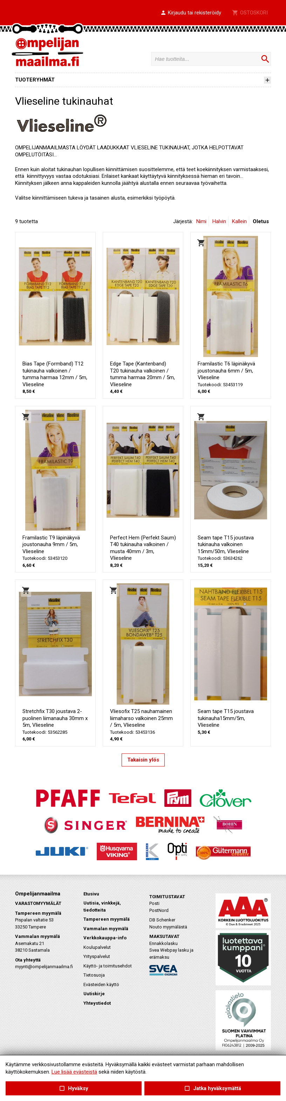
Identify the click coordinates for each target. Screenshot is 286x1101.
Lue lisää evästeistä (74, 1072)
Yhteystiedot (97, 1003)
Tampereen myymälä (106, 919)
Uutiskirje (94, 993)
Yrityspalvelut (96, 956)
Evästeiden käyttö (101, 984)
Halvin (219, 221)
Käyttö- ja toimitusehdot (107, 966)
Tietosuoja (94, 975)
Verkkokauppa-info (105, 937)
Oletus (261, 221)
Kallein (239, 221)
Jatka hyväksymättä (212, 1088)
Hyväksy (73, 1088)
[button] (190, 13)
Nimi (201, 221)
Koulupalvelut (97, 947)
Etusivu (91, 893)
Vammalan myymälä (105, 928)
